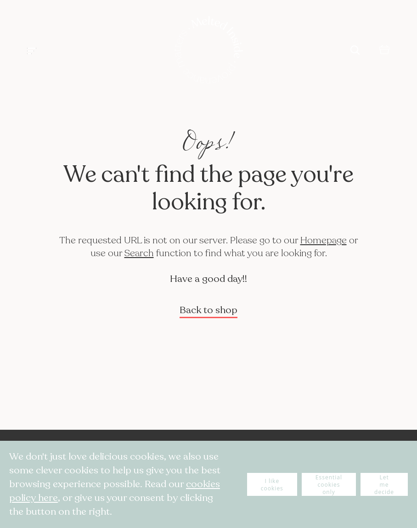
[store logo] (208, 51)
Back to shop (208, 310)
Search (139, 253)
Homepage (323, 240)
